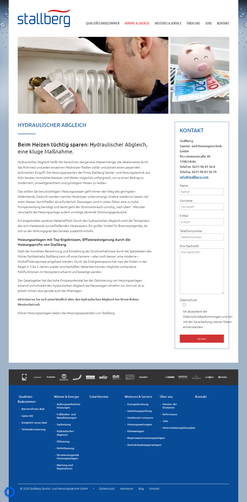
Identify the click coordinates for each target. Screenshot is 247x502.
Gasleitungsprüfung (139, 411)
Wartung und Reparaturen (65, 466)
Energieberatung (137, 404)
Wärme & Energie (137, 23)
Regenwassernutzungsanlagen (140, 438)
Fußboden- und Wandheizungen (67, 416)
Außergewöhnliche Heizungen (68, 405)
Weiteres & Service (168, 23)
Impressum (126, 488)
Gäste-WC (28, 416)
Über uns (193, 23)
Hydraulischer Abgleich (65, 432)
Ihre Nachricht (202, 269)
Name (202, 189)
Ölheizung (63, 441)
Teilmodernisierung (34, 429)
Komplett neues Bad (34, 422)
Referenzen (169, 414)
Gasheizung (64, 424)
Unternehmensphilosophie (175, 428)
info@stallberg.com (194, 177)
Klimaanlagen (135, 431)
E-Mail (202, 219)
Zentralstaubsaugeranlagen (140, 445)
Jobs (208, 23)
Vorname (202, 204)
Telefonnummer (202, 234)
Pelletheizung (65, 448)
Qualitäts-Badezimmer (102, 23)
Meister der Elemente (169, 405)
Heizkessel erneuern (140, 418)
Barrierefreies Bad (33, 409)
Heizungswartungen (139, 424)
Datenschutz (202, 313)
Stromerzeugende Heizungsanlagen (68, 456)
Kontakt (223, 23)
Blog (141, 488)
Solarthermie (98, 396)
